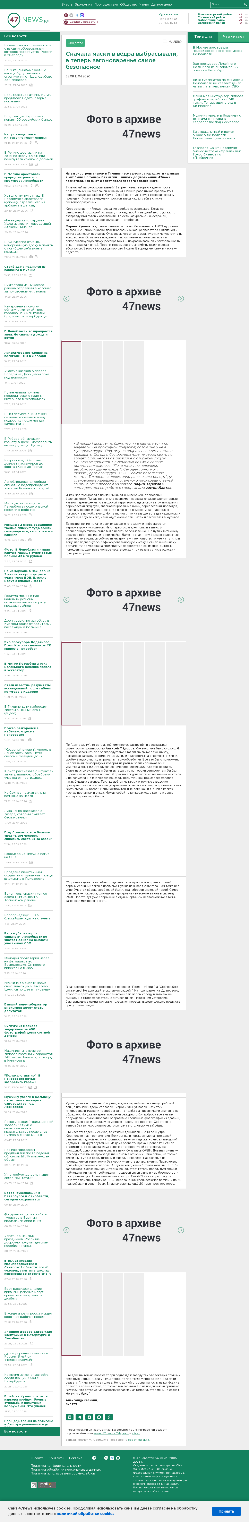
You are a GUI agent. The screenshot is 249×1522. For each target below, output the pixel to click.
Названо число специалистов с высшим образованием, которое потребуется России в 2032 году (28, 53)
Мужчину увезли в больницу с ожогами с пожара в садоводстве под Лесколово (217, 119)
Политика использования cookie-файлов (63, 1473)
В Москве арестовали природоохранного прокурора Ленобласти (217, 51)
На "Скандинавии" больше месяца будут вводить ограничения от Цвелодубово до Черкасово (28, 78)
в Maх (136, 1433)
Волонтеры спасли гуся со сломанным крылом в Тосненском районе (28, 899)
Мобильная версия (66, 15)
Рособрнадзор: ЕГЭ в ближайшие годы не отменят (28, 920)
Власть (67, 4)
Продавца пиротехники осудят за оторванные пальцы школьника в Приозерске (28, 878)
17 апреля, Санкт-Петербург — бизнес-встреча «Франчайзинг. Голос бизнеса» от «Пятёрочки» (217, 153)
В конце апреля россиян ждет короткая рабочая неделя (28, 1318)
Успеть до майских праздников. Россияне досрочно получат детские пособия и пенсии (28, 1244)
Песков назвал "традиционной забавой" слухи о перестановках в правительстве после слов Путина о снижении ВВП (28, 1131)
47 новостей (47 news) (152, 1458)
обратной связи (139, 1440)
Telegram (112, 1458)
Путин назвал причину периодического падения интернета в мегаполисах (28, 398)
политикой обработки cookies (85, 1514)
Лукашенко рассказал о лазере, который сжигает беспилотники (28, 817)
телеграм (77, 15)
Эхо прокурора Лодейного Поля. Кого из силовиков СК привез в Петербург (215, 67)
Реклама (75, 1458)
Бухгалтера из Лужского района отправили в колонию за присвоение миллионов (28, 291)
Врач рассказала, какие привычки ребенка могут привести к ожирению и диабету (28, 1296)
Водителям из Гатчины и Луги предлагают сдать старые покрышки (28, 101)
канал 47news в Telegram (111, 1433)
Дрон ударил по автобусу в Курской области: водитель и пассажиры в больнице (28, 626)
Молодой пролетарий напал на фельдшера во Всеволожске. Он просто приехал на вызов (28, 966)
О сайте (37, 1458)
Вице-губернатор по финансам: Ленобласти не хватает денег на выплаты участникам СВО (218, 83)
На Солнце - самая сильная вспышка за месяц (28, 797)
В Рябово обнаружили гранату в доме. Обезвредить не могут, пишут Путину (28, 444)
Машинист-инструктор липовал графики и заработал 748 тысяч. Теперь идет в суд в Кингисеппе (28, 1058)
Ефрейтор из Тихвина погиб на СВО (28, 858)
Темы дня (203, 36)
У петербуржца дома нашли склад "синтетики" (28, 1179)
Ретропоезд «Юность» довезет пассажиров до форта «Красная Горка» (28, 466)
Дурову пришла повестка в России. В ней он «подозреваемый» (28, 1359)
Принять (226, 1511)
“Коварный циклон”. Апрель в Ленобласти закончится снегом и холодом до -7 (28, 755)
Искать (245, 4)
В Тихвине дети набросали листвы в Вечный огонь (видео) (28, 712)
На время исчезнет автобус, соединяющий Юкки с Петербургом (28, 1381)
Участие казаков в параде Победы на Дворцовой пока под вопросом (28, 377)
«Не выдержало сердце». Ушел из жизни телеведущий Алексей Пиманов (28, 226)
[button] (70, 1417)
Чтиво (144, 4)
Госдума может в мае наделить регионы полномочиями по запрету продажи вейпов (28, 604)
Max (118, 1458)
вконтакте (71, 15)
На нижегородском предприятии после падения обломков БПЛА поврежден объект (28, 1158)
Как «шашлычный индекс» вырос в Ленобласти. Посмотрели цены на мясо (214, 135)
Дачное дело (161, 4)
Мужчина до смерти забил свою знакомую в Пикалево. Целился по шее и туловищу (28, 989)
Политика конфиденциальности (56, 1465)
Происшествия (106, 4)
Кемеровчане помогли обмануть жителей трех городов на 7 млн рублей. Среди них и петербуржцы (28, 314)
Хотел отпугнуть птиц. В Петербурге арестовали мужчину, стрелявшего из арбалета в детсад (28, 203)
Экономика (83, 4)
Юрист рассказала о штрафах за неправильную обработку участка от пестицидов (28, 777)
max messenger (82, 15)
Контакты (56, 1458)
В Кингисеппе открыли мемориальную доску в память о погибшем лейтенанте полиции (28, 250)
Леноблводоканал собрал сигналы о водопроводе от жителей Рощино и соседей (28, 488)
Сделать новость (82, 22)
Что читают (233, 36)
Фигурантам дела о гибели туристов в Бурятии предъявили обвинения (28, 1220)
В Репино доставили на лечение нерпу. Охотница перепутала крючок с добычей (28, 158)
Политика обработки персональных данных (66, 1469)
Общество (128, 4)
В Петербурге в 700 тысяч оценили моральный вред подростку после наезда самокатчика (28, 422)
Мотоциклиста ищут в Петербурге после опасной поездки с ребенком (28, 509)
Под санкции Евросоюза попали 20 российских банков (28, 121)
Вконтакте (94, 1458)
